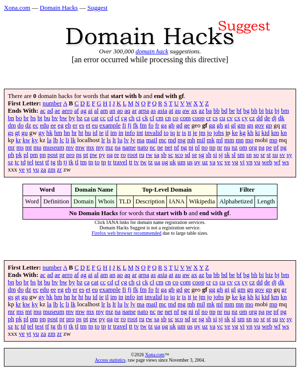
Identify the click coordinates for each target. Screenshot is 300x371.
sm (241, 154)
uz (205, 162)
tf (47, 162)
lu (119, 140)
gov (259, 125)
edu (44, 125)
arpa (143, 110)
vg (235, 162)
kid (265, 132)
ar (134, 110)
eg (61, 125)
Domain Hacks (59, 7)
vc (220, 162)
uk (173, 162)
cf (117, 118)
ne (160, 147)
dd (259, 118)
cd (110, 118)
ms (19, 147)
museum (53, 147)
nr (219, 147)
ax (194, 110)
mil (201, 140)
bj (277, 110)
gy (42, 132)
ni (190, 147)
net (168, 147)
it (189, 132)
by (72, 118)
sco (179, 154)
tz (150, 162)
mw (80, 147)
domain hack (152, 51)
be (232, 110)
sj (221, 154)
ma (141, 140)
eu (95, 125)
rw (149, 154)
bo (19, 118)
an (112, 110)
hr (74, 132)
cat (94, 118)
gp (269, 125)
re (116, 154)
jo (209, 132)
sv (282, 154)
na (117, 147)
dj (274, 118)
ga (164, 125)
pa (261, 147)
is (184, 132)
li (67, 140)
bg (246, 110)
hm (58, 132)
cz (251, 118)
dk (281, 118)
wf (277, 162)
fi (124, 125)
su (274, 154)
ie (101, 132)
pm (34, 154)
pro (70, 154)
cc (102, 118)
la (49, 140)
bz (79, 118)
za (43, 169)
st (269, 154)
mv (69, 147)
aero (67, 110)
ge (187, 125)
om (243, 147)
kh (250, 132)
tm (83, 162)
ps (78, 154)
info (130, 132)
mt (28, 147)
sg (201, 154)
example (109, 125)
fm (143, 125)
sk (227, 154)
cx (237, 118)
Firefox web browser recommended (126, 233)
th (59, 162)
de (267, 118)
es (81, 125)
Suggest (97, 7)
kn (283, 132)
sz (10, 162)
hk (49, 132)
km (275, 132)
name (129, 147)
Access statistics (110, 360)
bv (55, 118)
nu (227, 147)
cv (229, 118)
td (23, 162)
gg (212, 125)
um (181, 162)
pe (269, 147)
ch (132, 118)
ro (123, 154)
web (267, 162)
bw (64, 118)
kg (242, 132)
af (76, 110)
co (175, 118)
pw (93, 154)
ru (141, 154)
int (140, 132)
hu (88, 132)
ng (184, 147)
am (104, 110)
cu (222, 118)
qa (110, 154)
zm (51, 169)
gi (227, 125)
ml (219, 140)
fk (135, 125)
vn (249, 162)
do (21, 125)
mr (11, 147)
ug (165, 162)
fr (157, 125)
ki (257, 132)
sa (157, 154)
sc (170, 154)
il (107, 132)
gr (284, 125)
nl (197, 147)
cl (152, 118)
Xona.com (17, 7)
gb (171, 125)
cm (159, 118)
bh (254, 110)
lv (126, 140)
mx (90, 147)
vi (242, 162)
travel (120, 162)
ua (157, 162)
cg (124, 118)
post (52, 154)
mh (191, 140)
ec (35, 125)
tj (65, 162)
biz (269, 110)
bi (261, 110)
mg (181, 140)
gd (179, 125)
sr (262, 154)
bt (39, 118)
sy (289, 154)
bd (224, 110)
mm (229, 140)
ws (285, 162)
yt (28, 169)
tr (110, 162)
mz (110, 147)
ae (57, 110)
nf (176, 147)
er (74, 125)
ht (80, 132)
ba (209, 110)
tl (76, 162)
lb (55, 140)
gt (17, 132)
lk (72, 140)
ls (109, 140)
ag (84, 110)
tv (136, 162)
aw (186, 110)
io (165, 132)
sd (187, 154)
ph (11, 154)
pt (85, 154)
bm (285, 110)
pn (43, 154)
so (256, 154)
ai (90, 110)
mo (249, 140)
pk (19, 154)
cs (215, 118)
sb (163, 154)
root (132, 154)
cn (168, 118)
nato (143, 147)
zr (59, 169)
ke (235, 132)
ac (43, 110)
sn (249, 154)
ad (50, 110)
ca (87, 118)
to (97, 162)
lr (103, 140)
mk (210, 140)
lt (114, 140)
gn (250, 125)
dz (28, 125)
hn (67, 132)
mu (37, 147)
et (88, 125)
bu (47, 118)
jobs (218, 132)
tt (130, 162)
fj (130, 125)
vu (257, 162)
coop (198, 118)
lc (62, 140)
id (94, 132)
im (113, 132)
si (215, 154)
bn (11, 118)
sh (208, 154)
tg (53, 162)
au (178, 110)
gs (10, 132)
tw (143, 162)
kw (26, 140)
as (153, 110)
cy (245, 118)
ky (35, 140)
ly (132, 140)
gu (25, 132)
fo (151, 125)
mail (151, 140)
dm (12, 125)
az (201, 110)
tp (103, 162)
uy (197, 162)
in (120, 132)
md (172, 140)
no (204, 147)
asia (162, 110)
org (253, 147)
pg (283, 147)
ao (120, 110)
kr (18, 140)
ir (179, 132)
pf (276, 147)
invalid (153, 132)
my (100, 147)
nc (153, 147)
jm (202, 132)
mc (162, 140)
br (26, 118)
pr (62, 154)
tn (90, 162)
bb (216, 110)
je (195, 132)
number (52, 103)
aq (127, 110)
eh (68, 125)
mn (240, 140)
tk (71, 162)
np (212, 147)
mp (273, 140)
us (189, 162)
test (39, 162)
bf (239, 110)
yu (36, 169)
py (102, 154)
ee (53, 125)
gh (220, 125)
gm (241, 125)
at (171, 110)
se (194, 154)
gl (233, 125)
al (96, 110)
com (185, 118)
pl (25, 154)
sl (233, 154)
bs (33, 118)
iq (172, 132)
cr (208, 118)
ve (228, 162)
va (212, 162)
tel (30, 162)
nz (234, 147)
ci (138, 118)
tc (17, 162)
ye (21, 169)
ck (145, 118)
